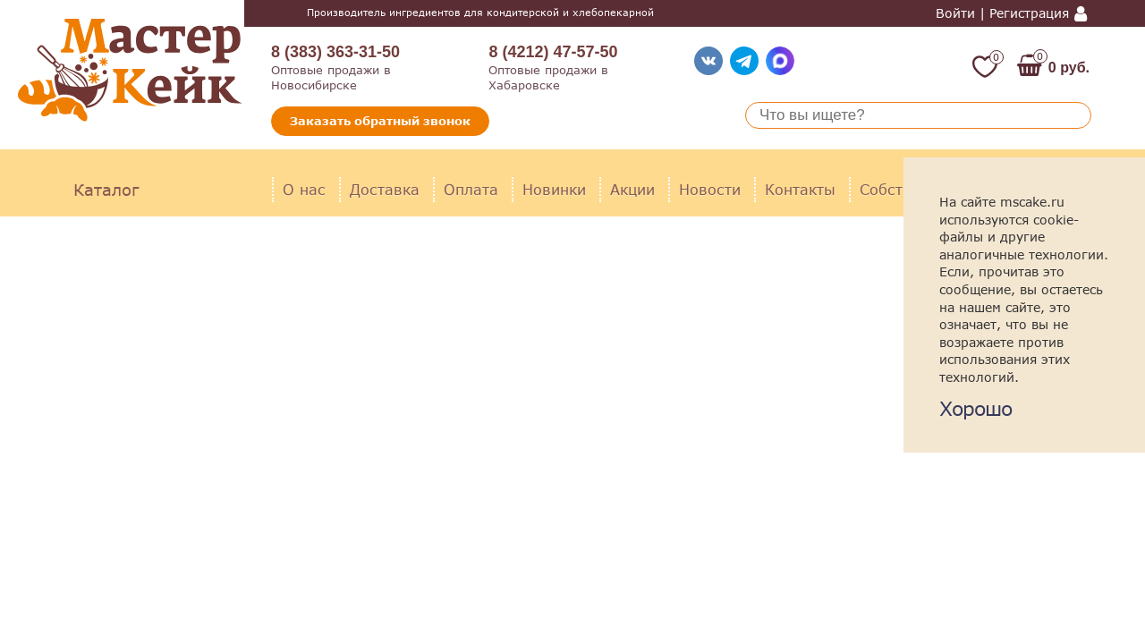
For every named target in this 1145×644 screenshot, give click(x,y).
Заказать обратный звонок (380, 121)
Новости (710, 189)
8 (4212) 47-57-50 (552, 52)
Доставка (385, 189)
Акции (632, 189)
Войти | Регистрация (1002, 13)
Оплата (471, 189)
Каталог (106, 189)
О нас (304, 189)
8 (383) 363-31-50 (335, 52)
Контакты (800, 189)
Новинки (554, 189)
